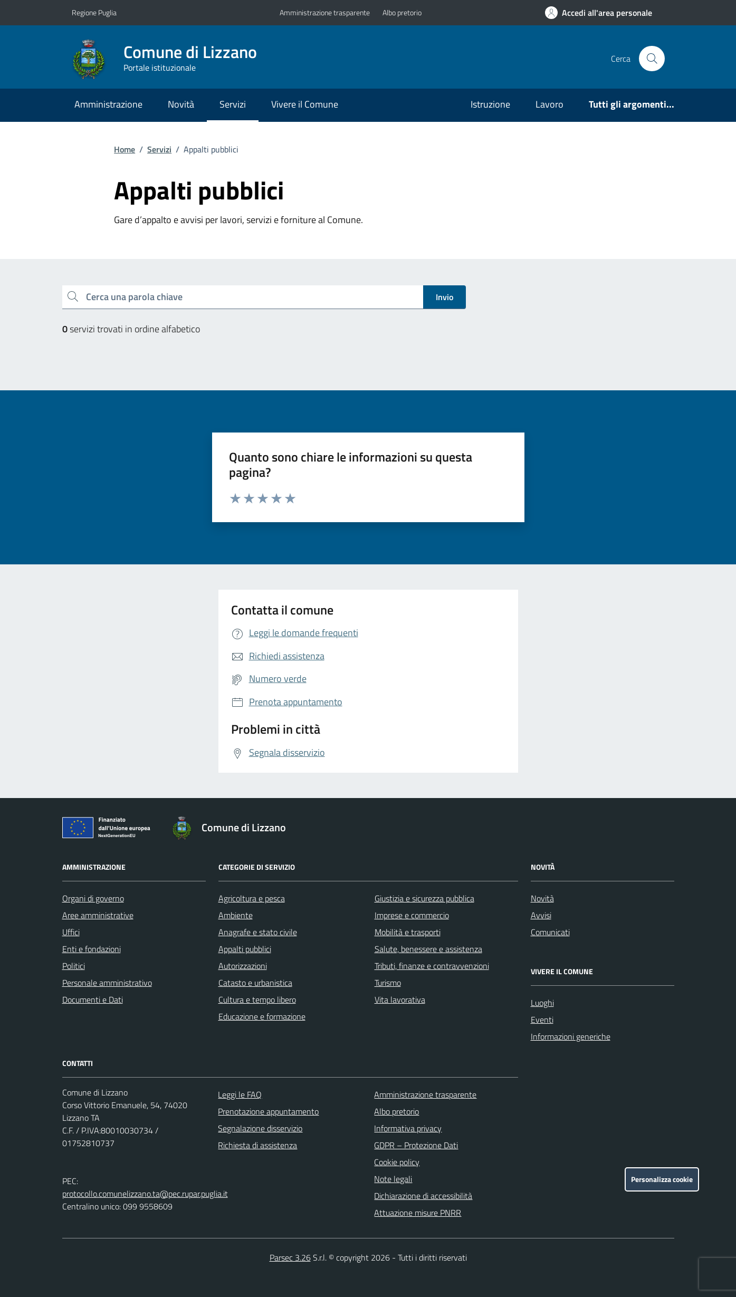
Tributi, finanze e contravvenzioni (432, 965)
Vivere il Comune (304, 104)
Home (124, 149)
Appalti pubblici (244, 949)
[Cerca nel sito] (651, 58)
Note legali (393, 1179)
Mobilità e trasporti (408, 932)
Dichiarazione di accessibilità (423, 1195)
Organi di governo (93, 898)
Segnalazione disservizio (260, 1128)
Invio (444, 297)
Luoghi (542, 1002)
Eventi (542, 1019)
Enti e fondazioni (91, 949)
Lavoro (549, 104)
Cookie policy (396, 1162)
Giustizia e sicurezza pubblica (424, 898)
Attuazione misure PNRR (417, 1212)
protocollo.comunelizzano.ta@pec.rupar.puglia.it (145, 1193)
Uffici (71, 932)
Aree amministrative (97, 915)
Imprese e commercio (412, 915)
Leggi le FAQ (240, 1094)
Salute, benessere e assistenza (428, 949)
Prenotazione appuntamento (268, 1111)
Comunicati (550, 932)
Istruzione (490, 104)
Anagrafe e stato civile (257, 932)
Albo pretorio (402, 12)
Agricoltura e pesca (251, 898)
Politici (73, 965)
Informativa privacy (408, 1128)
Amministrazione (108, 104)
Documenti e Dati (92, 999)
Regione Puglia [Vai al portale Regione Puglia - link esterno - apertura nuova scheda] (94, 12)
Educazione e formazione (261, 1016)
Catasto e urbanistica (255, 982)
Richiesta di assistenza (257, 1145)
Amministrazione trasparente (325, 12)
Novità (181, 104)
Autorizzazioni (242, 965)
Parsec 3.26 (290, 1257)
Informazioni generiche (570, 1036)
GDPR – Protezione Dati (416, 1145)
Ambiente (235, 915)
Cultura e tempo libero (257, 999)
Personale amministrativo (107, 982)
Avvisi (541, 915)
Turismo (388, 982)
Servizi (232, 104)
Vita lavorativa (400, 999)
